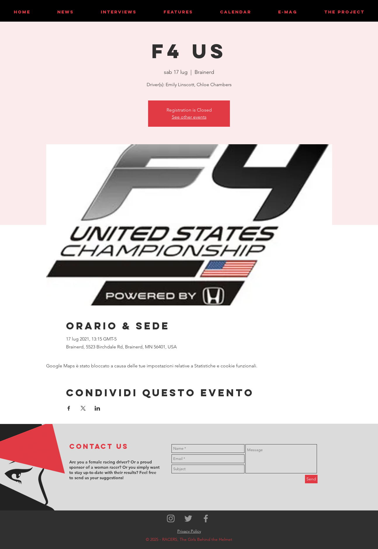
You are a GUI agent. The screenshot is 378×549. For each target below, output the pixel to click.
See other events (189, 117)
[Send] (311, 479)
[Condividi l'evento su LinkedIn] (97, 408)
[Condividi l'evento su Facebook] (69, 408)
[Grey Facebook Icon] (206, 518)
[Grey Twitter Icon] (188, 518)
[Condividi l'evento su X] (83, 408)
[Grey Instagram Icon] (171, 518)
